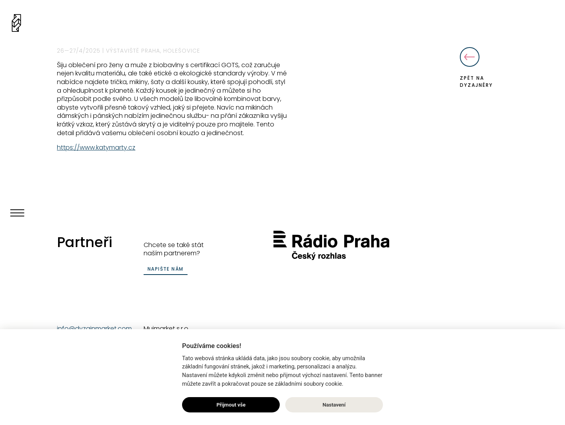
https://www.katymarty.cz (96, 147)
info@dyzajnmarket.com (94, 328)
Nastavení (334, 405)
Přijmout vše (231, 405)
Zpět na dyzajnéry (476, 67)
